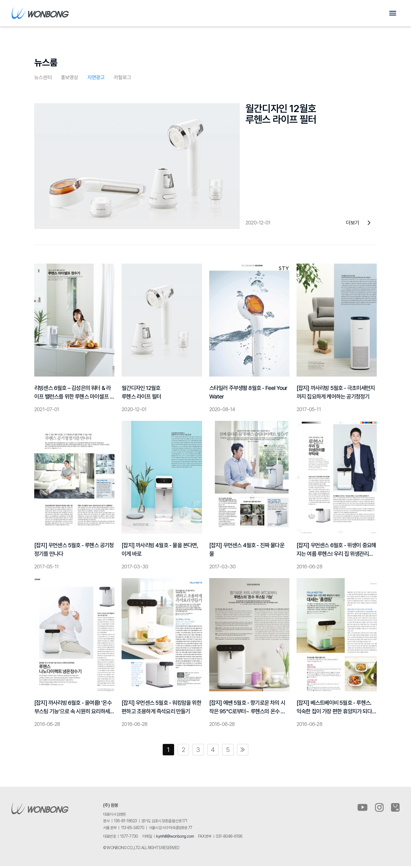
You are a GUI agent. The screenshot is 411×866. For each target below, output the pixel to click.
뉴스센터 (43, 77)
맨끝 (242, 749)
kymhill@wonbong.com (175, 836)
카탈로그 (122, 77)
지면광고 (96, 77)
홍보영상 (69, 77)
